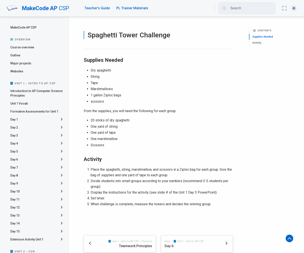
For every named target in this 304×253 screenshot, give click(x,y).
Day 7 (14, 167)
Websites (16, 71)
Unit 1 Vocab (19, 103)
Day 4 (14, 143)
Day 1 (14, 119)
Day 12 (15, 207)
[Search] (251, 8)
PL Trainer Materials (132, 8)
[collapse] (63, 120)
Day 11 (15, 199)
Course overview (22, 47)
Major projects (20, 63)
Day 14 (15, 223)
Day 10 (15, 191)
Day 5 (14, 151)
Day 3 (14, 135)
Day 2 (14, 127)
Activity (256, 42)
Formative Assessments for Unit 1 (34, 111)
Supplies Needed (262, 36)
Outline (15, 55)
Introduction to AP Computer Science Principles (36, 93)
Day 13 (15, 215)
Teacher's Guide (97, 8)
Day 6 (14, 159)
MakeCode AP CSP (23, 27)
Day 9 (14, 183)
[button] (284, 8)
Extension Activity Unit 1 (26, 239)
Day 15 (15, 231)
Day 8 (14, 175)
